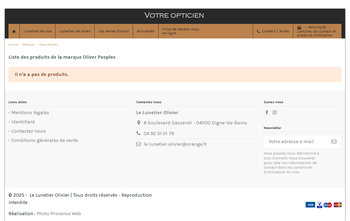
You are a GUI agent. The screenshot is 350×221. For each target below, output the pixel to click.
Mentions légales (30, 112)
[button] (145, 31)
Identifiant (23, 122)
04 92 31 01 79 (159, 133)
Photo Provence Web (59, 213)
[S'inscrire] (334, 141)
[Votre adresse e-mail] (295, 141)
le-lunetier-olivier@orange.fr (175, 144)
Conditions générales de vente (44, 140)
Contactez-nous (28, 131)
